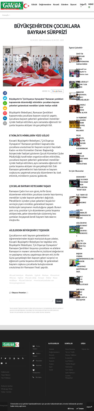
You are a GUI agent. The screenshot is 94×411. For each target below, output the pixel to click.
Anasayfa (5, 15)
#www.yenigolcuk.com (17, 283)
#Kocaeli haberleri (25, 280)
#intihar (48, 278)
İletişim (37, 377)
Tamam (80, 409)
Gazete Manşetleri (69, 377)
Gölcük (34, 4)
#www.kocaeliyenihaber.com (44, 280)
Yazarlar (37, 361)
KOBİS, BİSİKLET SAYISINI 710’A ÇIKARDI (82, 84)
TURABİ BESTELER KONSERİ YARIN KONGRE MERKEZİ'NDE (82, 158)
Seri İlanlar (69, 370)
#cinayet (41, 278)
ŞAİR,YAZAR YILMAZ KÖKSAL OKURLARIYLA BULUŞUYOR (81, 294)
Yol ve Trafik (69, 352)
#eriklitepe (13, 280)
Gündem (64, 4)
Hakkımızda (5, 372)
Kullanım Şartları (7, 386)
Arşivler (37, 365)
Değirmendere (45, 4)
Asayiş (51, 364)
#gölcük (37, 275)
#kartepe (45, 275)
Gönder (59, 301)
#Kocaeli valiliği (30, 278)
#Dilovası (12, 278)
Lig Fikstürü (69, 361)
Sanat (51, 370)
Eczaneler (68, 358)
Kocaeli (56, 4)
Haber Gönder (6, 392)
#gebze (20, 278)
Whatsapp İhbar (6, 389)
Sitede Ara (85, 349)
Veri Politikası (5, 378)
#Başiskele (29, 275)
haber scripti (4, 408)
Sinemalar (68, 367)
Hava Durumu (70, 349)
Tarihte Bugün (70, 364)
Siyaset (73, 4)
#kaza (55, 278)
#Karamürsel (54, 275)
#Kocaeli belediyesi (16, 275)
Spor (51, 367)
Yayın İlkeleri (5, 375)
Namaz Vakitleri (70, 355)
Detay (71, 409)
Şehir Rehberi (70, 373)
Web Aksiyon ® (87, 407)
